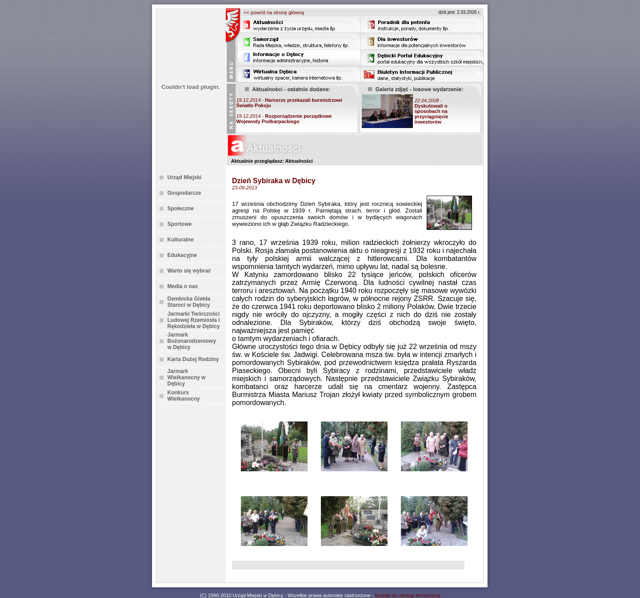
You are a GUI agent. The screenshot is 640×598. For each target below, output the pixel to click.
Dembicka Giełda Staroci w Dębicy (189, 302)
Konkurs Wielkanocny (184, 395)
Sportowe (180, 224)
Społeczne (181, 208)
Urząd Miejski (185, 177)
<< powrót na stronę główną (274, 12)
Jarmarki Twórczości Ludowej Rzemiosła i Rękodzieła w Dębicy (194, 320)
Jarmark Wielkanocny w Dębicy (187, 377)
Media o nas (183, 286)
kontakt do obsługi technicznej (407, 595)
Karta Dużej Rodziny (193, 359)
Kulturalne (181, 240)
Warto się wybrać (189, 271)
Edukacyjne (182, 255)
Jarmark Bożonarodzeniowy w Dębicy (192, 341)
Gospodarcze (184, 193)
